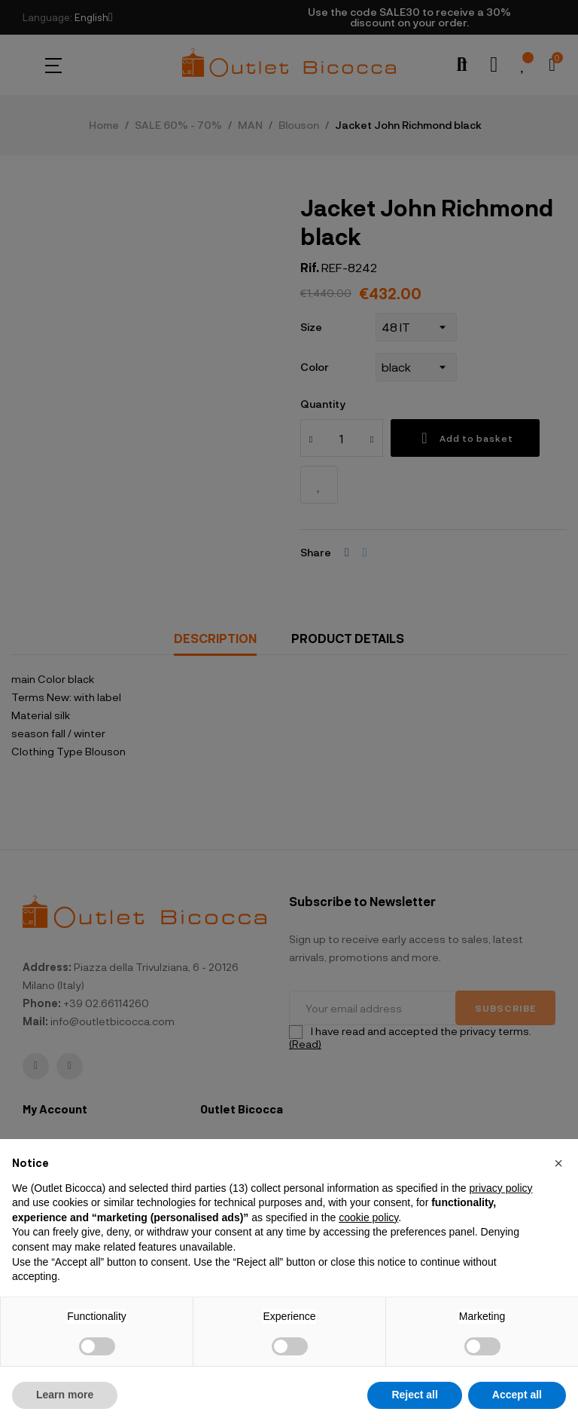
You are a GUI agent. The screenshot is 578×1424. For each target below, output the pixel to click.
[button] (558, 1163)
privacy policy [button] (500, 1188)
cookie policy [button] (368, 1217)
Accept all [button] (517, 1395)
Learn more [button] (64, 1395)
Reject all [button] (414, 1395)
